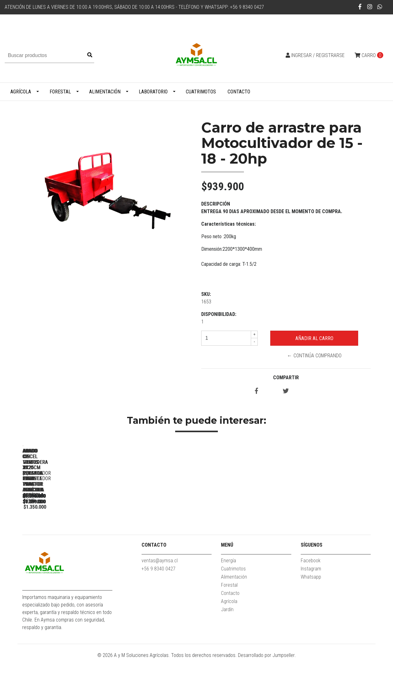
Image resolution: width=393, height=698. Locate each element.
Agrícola (20, 92)
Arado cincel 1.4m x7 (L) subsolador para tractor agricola (154, 537)
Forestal (60, 92)
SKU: (206, 294)
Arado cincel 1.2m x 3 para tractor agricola (66, 537)
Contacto (239, 92)
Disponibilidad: (218, 314)
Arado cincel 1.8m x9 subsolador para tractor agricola (242, 537)
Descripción (215, 204)
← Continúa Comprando (314, 356)
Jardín (227, 648)
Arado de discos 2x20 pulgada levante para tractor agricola (330, 537)
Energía (228, 599)
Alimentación (105, 92)
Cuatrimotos (201, 92)
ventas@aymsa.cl (160, 599)
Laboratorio (153, 92)
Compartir (286, 377)
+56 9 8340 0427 (158, 608)
